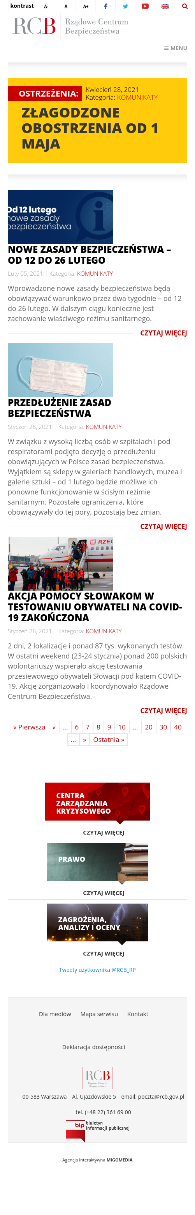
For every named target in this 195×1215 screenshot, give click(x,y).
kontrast (22, 5)
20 (148, 726)
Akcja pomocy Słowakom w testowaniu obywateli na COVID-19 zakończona (95, 606)
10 (122, 726)
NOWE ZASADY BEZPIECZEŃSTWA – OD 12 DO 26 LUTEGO (89, 254)
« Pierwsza (29, 726)
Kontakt (137, 1014)
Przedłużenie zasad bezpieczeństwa (59, 408)
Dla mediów (55, 1014)
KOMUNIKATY (137, 97)
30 (163, 726)
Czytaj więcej (164, 333)
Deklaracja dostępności (93, 1047)
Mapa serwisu (99, 1014)
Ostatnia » (108, 739)
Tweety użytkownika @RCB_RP (97, 969)
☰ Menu (175, 48)
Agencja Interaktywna (83, 1160)
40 (177, 726)
